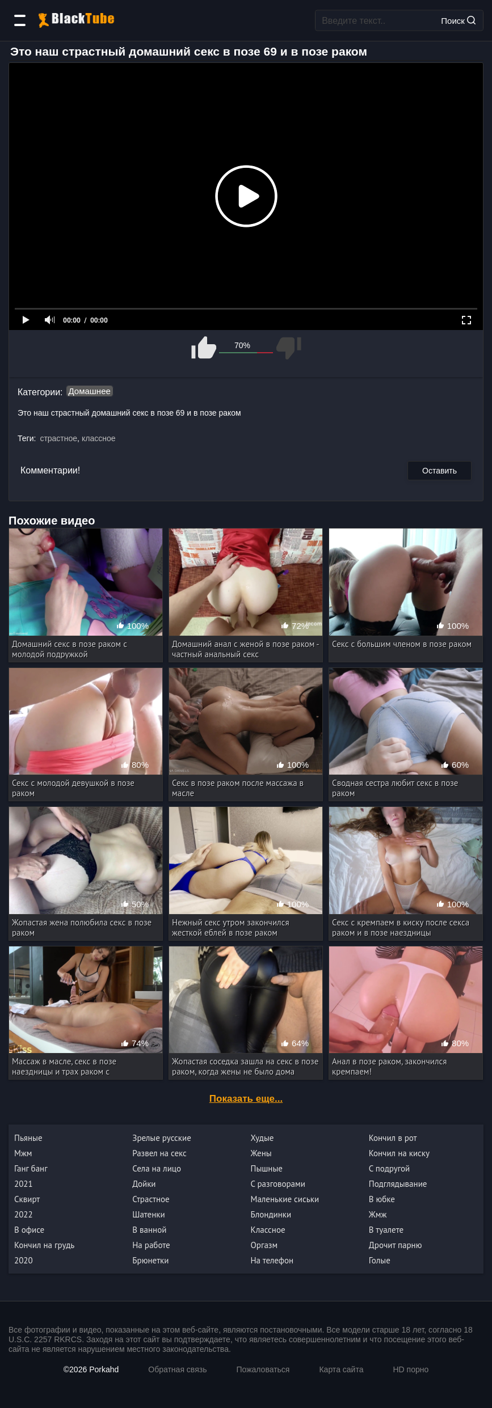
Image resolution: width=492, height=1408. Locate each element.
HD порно (410, 1369)
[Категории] (20, 20)
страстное (58, 438)
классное (99, 438)
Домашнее (90, 391)
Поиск (458, 20)
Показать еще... (246, 1098)
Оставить (439, 470)
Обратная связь (177, 1369)
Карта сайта (341, 1369)
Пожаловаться (262, 1369)
